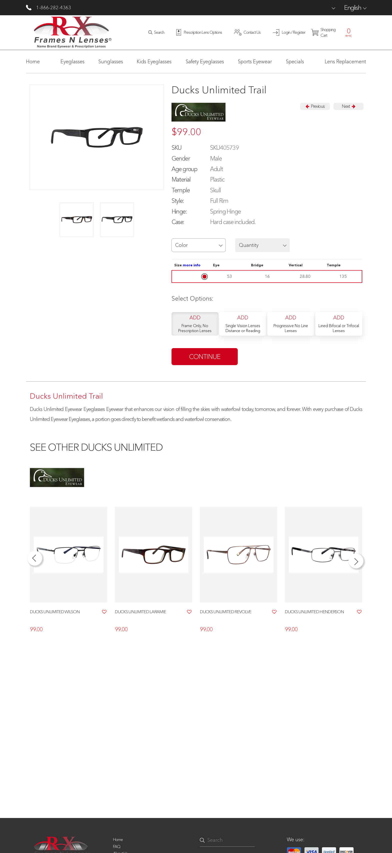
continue (204, 357)
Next (348, 106)
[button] (199, 245)
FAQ (116, 846)
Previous (315, 106)
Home (118, 839)
